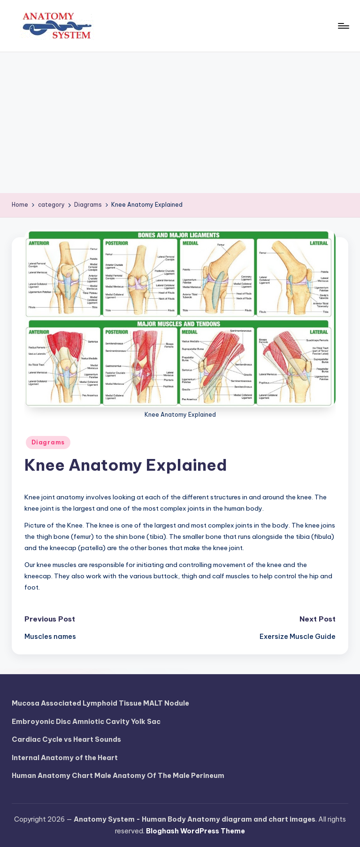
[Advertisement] (180, 122)
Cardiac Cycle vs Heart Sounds (66, 739)
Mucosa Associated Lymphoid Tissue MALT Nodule (100, 703)
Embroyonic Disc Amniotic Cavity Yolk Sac (86, 721)
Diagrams (48, 442)
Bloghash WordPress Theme (195, 831)
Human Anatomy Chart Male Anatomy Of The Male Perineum (118, 775)
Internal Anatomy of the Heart (65, 758)
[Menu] (343, 26)
